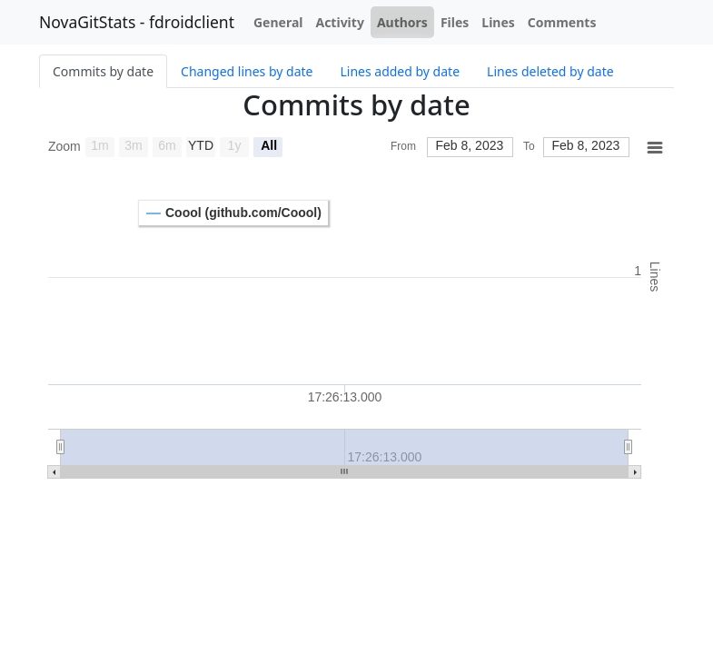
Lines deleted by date (550, 71)
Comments (562, 22)
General (278, 22)
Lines (498, 22)
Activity (339, 22)
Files (455, 22)
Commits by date (103, 71)
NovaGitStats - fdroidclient (136, 22)
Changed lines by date (246, 71)
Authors (402, 22)
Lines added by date (400, 71)
